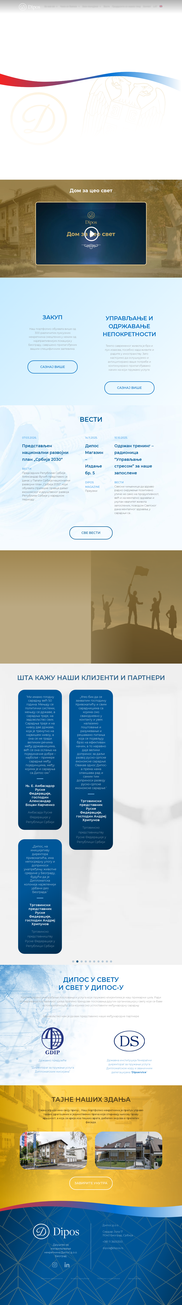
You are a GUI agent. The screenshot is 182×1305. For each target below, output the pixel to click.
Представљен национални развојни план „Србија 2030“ (45, 452)
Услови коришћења (80, 1278)
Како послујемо (90, 6)
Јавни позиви (134, 1278)
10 (111, 961)
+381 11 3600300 (113, 1241)
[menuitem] (160, 9)
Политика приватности (52, 1278)
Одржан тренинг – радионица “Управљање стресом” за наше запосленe (134, 459)
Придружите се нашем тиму (126, 6)
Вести (107, 6)
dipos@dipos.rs (113, 1248)
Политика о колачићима (108, 1278)
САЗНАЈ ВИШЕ (52, 367)
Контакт (147, 6)
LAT (155, 6)
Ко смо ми (49, 6)
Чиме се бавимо (68, 6)
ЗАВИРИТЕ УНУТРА (90, 1183)
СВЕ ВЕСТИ (90, 533)
